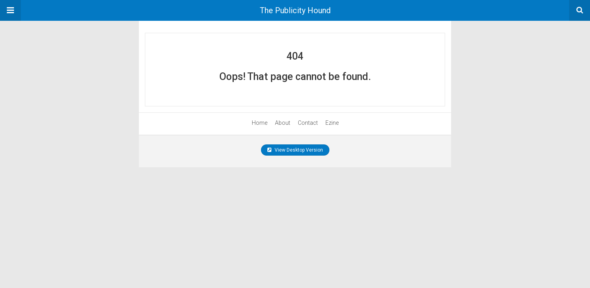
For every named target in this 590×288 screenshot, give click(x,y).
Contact (308, 123)
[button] (10, 10)
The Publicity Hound (295, 10)
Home (259, 123)
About (282, 123)
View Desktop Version (295, 150)
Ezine (332, 123)
